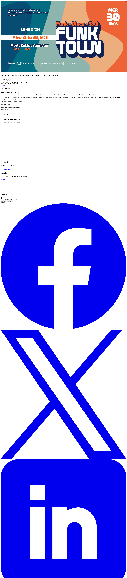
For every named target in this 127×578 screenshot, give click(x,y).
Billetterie (3, 85)
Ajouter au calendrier (6, 169)
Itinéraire (3, 179)
